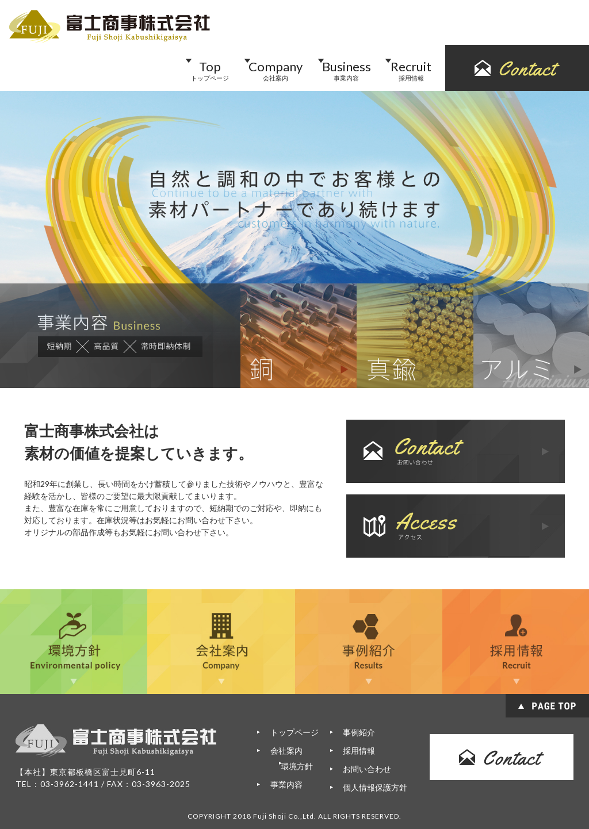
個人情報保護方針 (375, 787)
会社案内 (285, 750)
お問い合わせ (367, 769)
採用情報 (359, 750)
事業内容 (285, 784)
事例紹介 (359, 732)
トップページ (293, 732)
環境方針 (304, 766)
